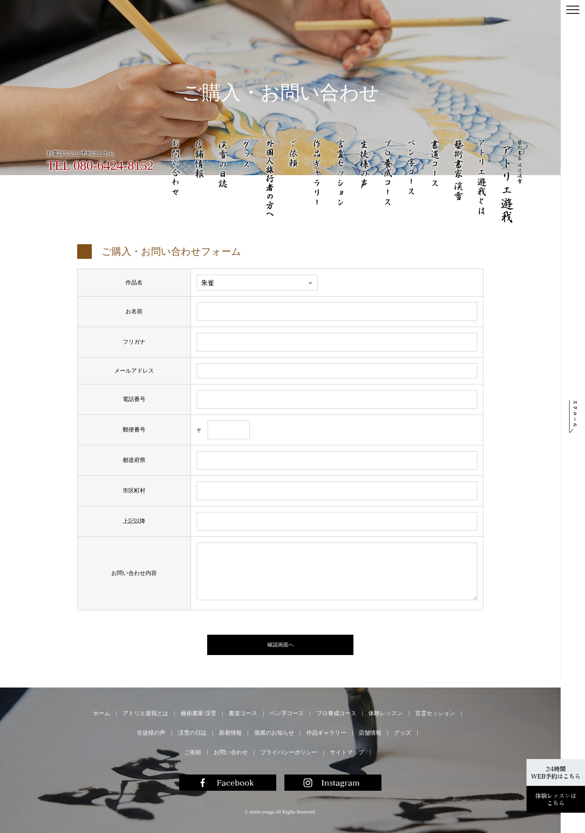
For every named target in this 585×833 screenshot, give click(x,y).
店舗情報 (370, 733)
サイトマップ (347, 752)
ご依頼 (192, 752)
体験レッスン (385, 713)
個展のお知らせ (274, 733)
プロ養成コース (336, 713)
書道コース (243, 713)
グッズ (402, 733)
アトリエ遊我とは (145, 713)
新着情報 (230, 733)
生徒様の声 (151, 733)
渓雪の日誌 (192, 733)
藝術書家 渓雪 (199, 713)
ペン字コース (287, 713)
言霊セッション (435, 713)
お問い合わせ (231, 752)
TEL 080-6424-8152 (100, 165)
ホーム (101, 713)
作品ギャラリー (326, 733)
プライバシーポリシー (288, 752)
